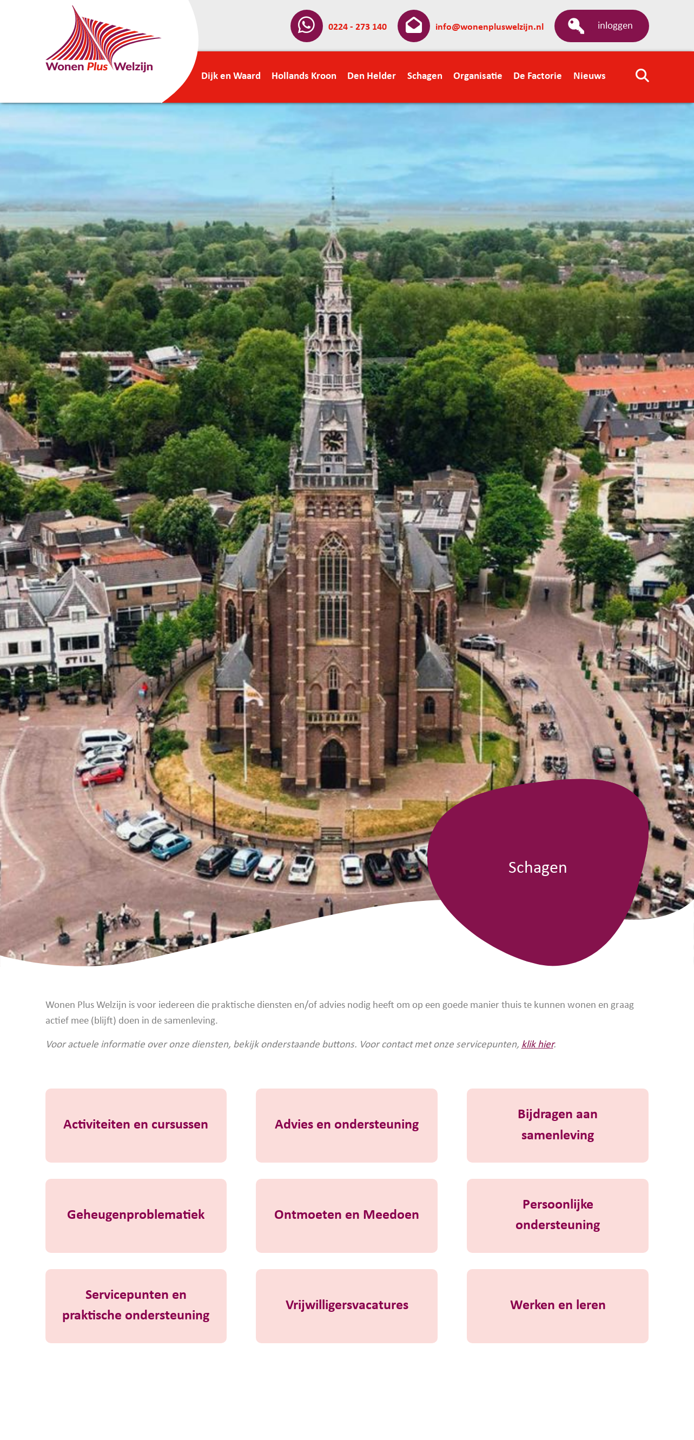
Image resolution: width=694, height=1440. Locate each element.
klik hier (537, 1045)
